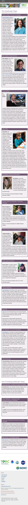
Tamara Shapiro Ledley (7, 17)
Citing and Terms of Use (6, 486)
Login (20, 3)
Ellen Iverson (5, 439)
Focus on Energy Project (7, 74)
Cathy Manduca (5, 290)
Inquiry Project (18, 73)
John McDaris (5, 332)
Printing (2, 478)
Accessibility (3, 476)
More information (3, 494)
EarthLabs (1, 8)
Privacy (2, 479)
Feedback (3, 481)
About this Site (4, 474)
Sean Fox (4, 311)
